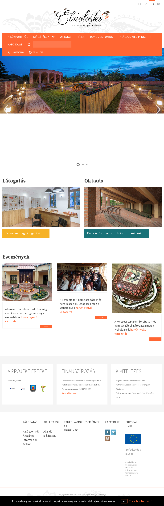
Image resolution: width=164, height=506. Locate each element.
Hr (139, 4)
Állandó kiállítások (49, 433)
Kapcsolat (15, 44)
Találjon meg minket (133, 37)
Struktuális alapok (69, 393)
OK (124, 501)
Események (92, 422)
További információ (140, 501)
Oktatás (65, 37)
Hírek (81, 37)
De (158, 4)
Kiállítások (41, 37)
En (145, 4)
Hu (152, 4)
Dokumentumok (101, 37)
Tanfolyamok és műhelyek (72, 426)
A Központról (18, 37)
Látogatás (30, 422)
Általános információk (30, 438)
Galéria (27, 444)
